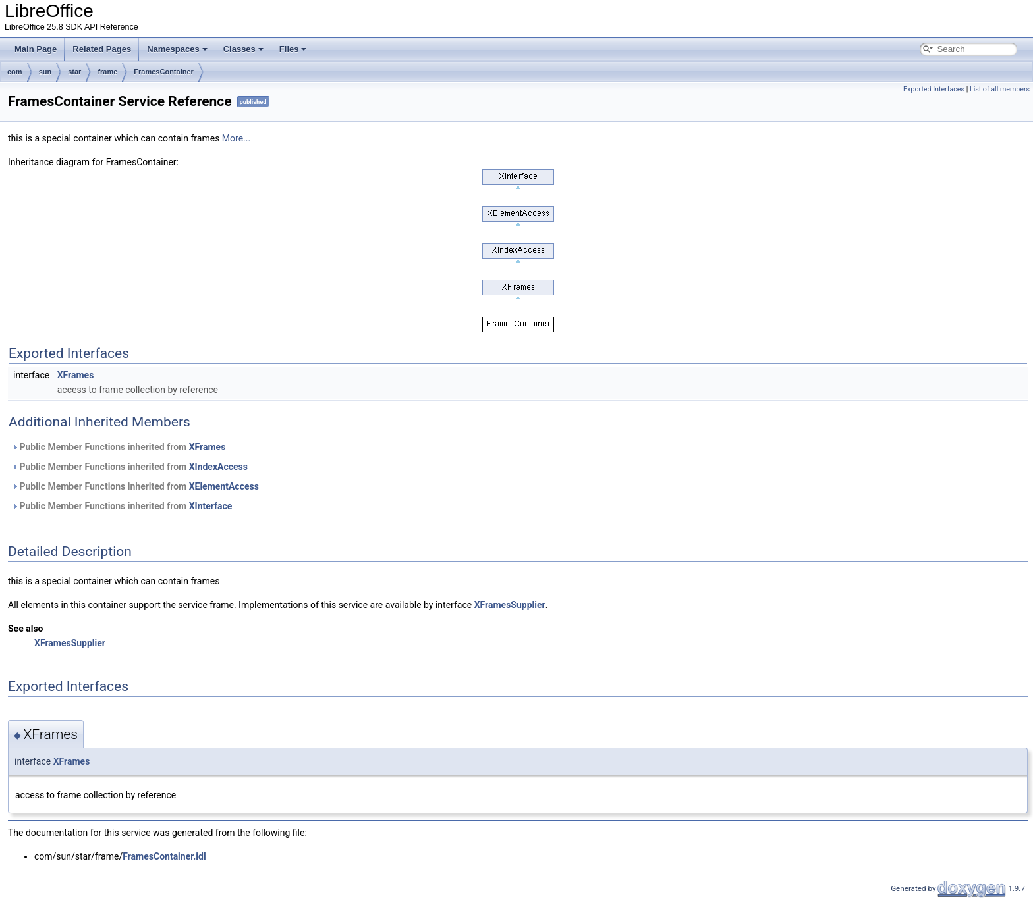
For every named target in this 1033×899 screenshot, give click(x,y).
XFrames (75, 375)
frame (107, 72)
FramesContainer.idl (164, 856)
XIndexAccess (218, 466)
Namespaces (177, 49)
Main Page (35, 49)
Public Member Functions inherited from (118, 447)
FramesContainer (163, 72)
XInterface (211, 506)
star (74, 72)
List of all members (1000, 89)
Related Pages (101, 49)
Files (293, 49)
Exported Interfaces (933, 89)
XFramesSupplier (509, 605)
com (14, 72)
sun (45, 72)
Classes (243, 49)
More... (236, 138)
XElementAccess (224, 486)
